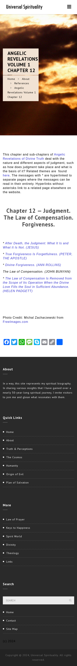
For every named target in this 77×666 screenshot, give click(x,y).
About (26, 79)
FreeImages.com (15, 321)
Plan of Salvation (17, 482)
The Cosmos (14, 457)
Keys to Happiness (18, 527)
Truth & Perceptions (19, 449)
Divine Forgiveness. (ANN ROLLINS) (33, 265)
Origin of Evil (15, 474)
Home (11, 79)
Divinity (11, 544)
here (6, 175)
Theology (12, 553)
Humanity (12, 465)
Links (9, 561)
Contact (11, 620)
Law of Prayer (15, 519)
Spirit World (14, 536)
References (21, 83)
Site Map (12, 629)
